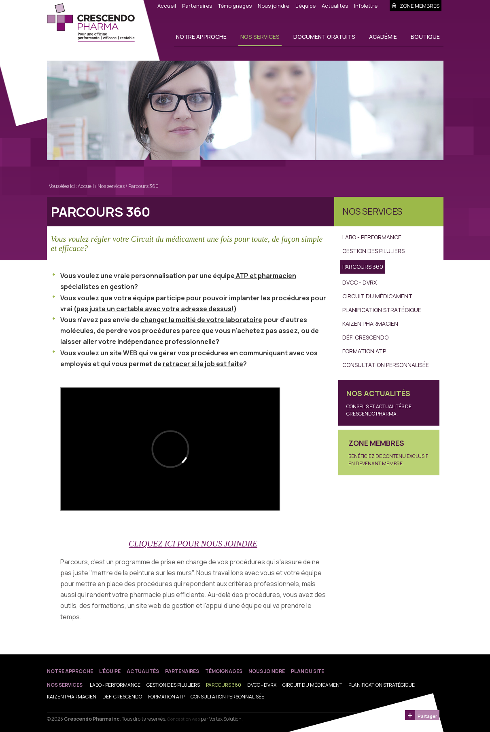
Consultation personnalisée (385, 365)
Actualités (335, 5)
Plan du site (307, 671)
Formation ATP (364, 351)
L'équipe (305, 5)
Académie (383, 36)
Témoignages (235, 5)
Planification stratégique (381, 310)
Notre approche (201, 36)
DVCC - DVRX (359, 282)
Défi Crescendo (365, 337)
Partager (428, 716)
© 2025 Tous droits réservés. (106, 718)
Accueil (166, 5)
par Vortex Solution (221, 718)
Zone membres (415, 5)
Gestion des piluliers (373, 251)
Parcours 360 (143, 186)
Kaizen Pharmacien (370, 323)
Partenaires (197, 5)
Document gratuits (324, 36)
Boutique (425, 36)
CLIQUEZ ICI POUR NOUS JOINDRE (193, 543)
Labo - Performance (371, 237)
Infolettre (366, 5)
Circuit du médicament (377, 296)
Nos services (260, 36)
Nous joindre (273, 5)
